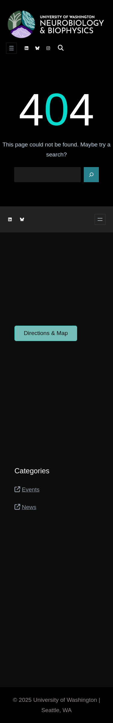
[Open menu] (11, 48)
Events (31, 489)
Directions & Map (46, 333)
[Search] (91, 174)
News (29, 507)
